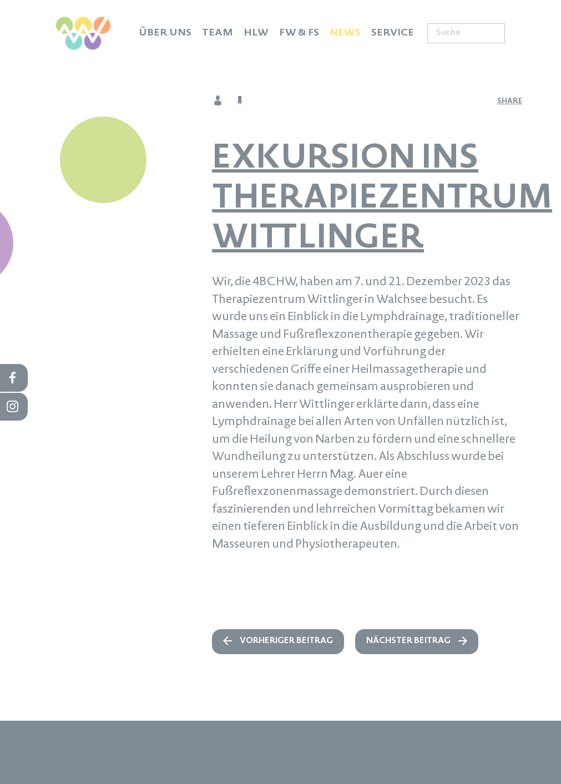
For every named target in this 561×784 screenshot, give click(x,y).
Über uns (165, 33)
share (509, 101)
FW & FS (299, 33)
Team (217, 33)
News (345, 33)
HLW (256, 33)
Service (392, 33)
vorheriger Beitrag (286, 641)
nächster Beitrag (408, 641)
